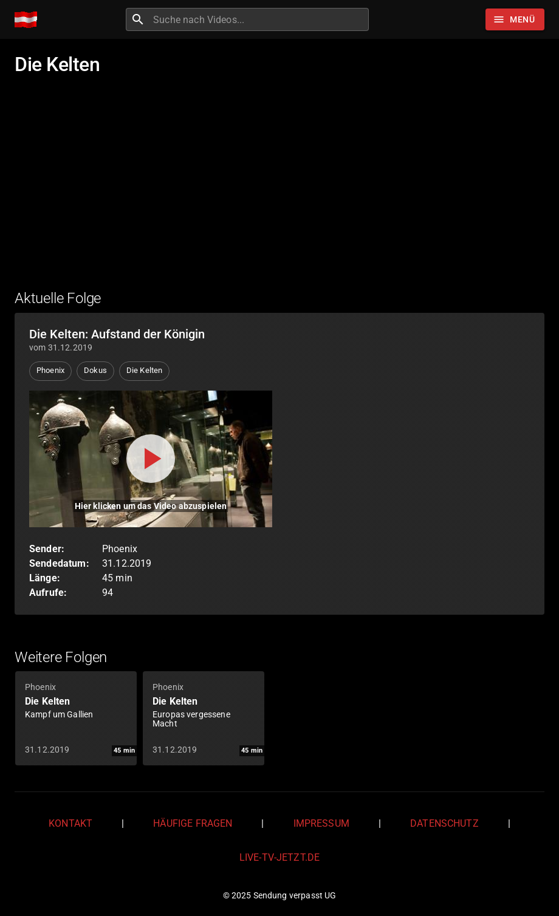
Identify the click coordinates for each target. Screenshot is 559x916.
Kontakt (70, 823)
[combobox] (259, 19)
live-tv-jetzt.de (279, 857)
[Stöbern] (514, 19)
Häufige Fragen (192, 823)
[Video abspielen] (150, 459)
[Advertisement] (279, 190)
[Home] (29, 20)
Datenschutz (444, 823)
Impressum (321, 823)
